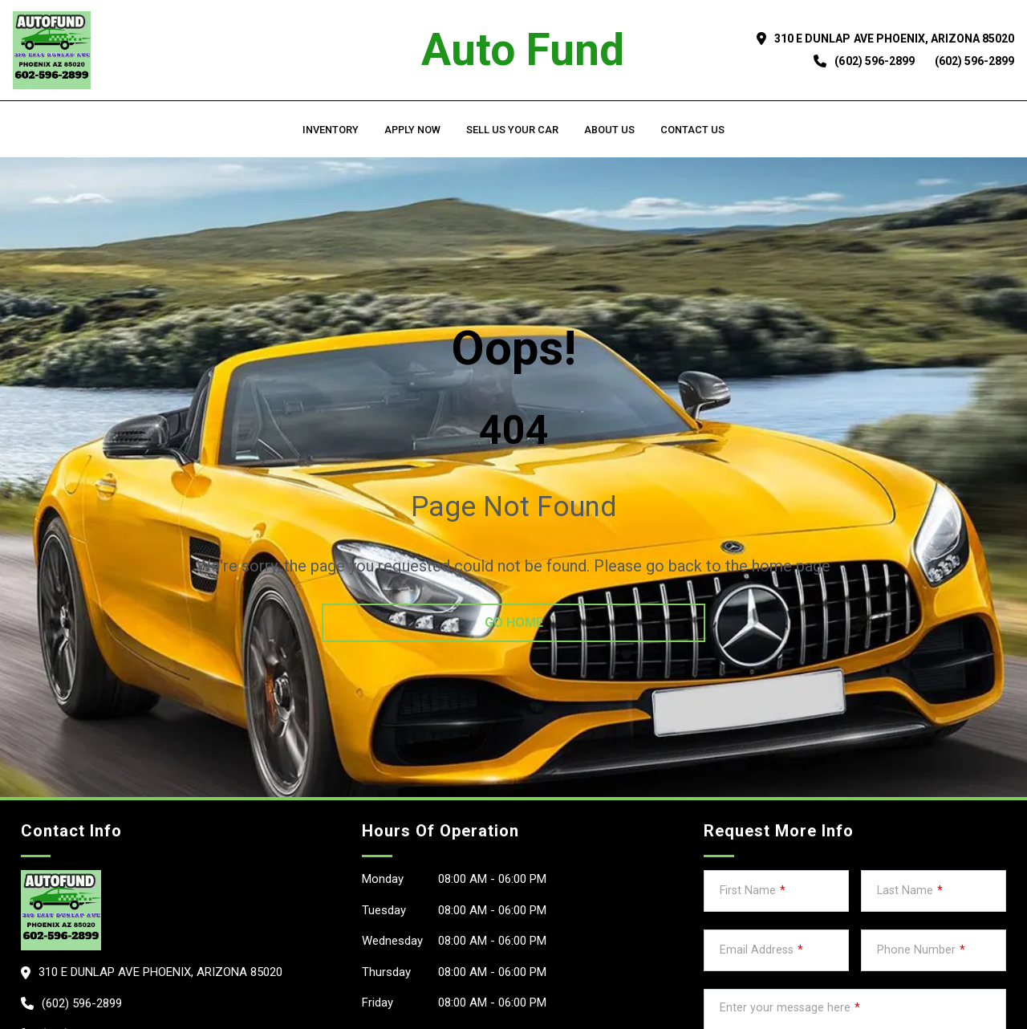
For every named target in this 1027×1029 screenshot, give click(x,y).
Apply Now (412, 130)
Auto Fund (522, 49)
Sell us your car (512, 130)
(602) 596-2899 (874, 61)
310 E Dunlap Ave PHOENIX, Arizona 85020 (894, 38)
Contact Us (692, 130)
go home (514, 622)
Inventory (330, 130)
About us (609, 130)
